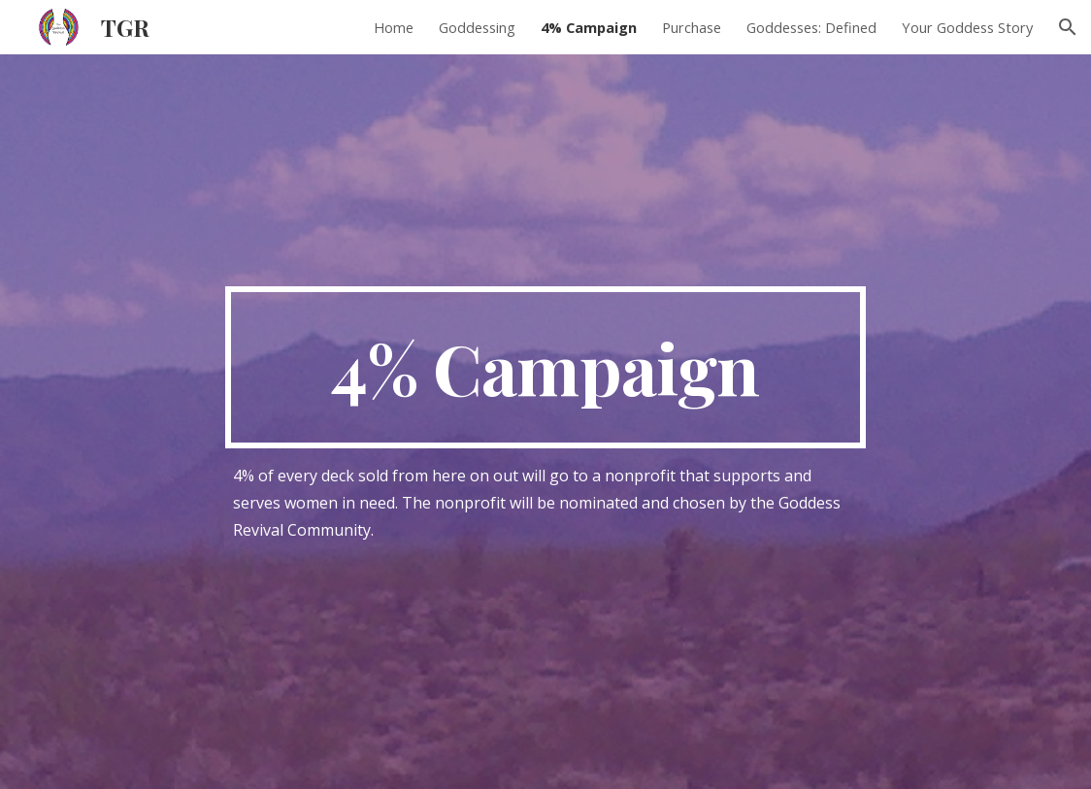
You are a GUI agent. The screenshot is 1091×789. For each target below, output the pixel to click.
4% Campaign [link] (589, 27)
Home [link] (393, 27)
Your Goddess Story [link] (967, 27)
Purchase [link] (691, 27)
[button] (1067, 27)
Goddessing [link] (477, 27)
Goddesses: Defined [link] (811, 27)
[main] (545, 367)
